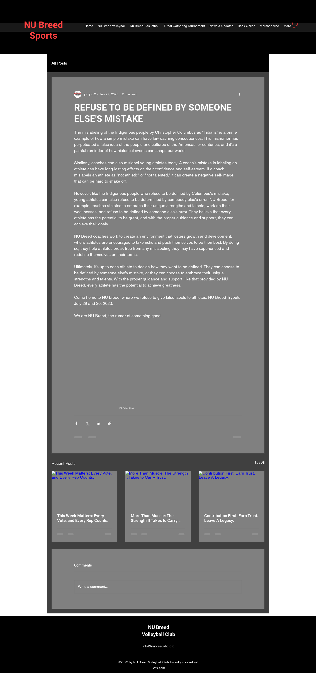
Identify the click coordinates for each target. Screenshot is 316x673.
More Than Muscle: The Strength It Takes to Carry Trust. (154, 518)
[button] (295, 25)
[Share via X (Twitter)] (87, 423)
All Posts (59, 63)
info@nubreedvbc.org (158, 646)
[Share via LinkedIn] (98, 423)
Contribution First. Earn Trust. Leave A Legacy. (231, 518)
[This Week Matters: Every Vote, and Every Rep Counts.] (84, 489)
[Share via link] (109, 423)
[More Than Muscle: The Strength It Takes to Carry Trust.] (158, 489)
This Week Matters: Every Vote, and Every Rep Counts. (82, 518)
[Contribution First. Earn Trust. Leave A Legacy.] (231, 489)
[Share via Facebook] (76, 423)
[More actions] (239, 94)
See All (260, 462)
